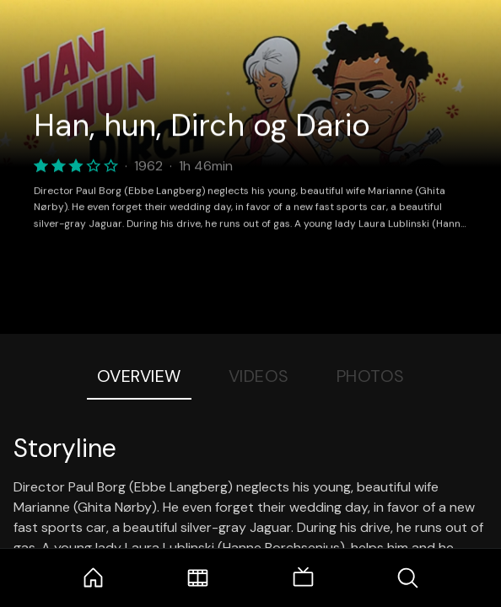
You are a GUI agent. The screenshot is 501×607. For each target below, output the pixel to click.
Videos (259, 376)
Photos (371, 376)
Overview (139, 376)
